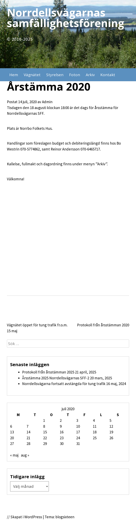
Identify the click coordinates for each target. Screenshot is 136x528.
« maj (14, 455)
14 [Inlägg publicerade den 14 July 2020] (28, 432)
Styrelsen (54, 74)
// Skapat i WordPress (24, 516)
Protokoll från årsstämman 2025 (48, 372)
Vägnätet (32, 74)
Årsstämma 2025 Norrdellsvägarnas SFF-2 (55, 377)
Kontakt (107, 74)
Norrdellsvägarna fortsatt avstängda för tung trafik (63, 383)
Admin (47, 101)
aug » (25, 455)
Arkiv (90, 74)
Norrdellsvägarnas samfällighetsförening (65, 17)
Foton (74, 74)
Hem (13, 74)
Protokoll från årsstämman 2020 (103, 324)
